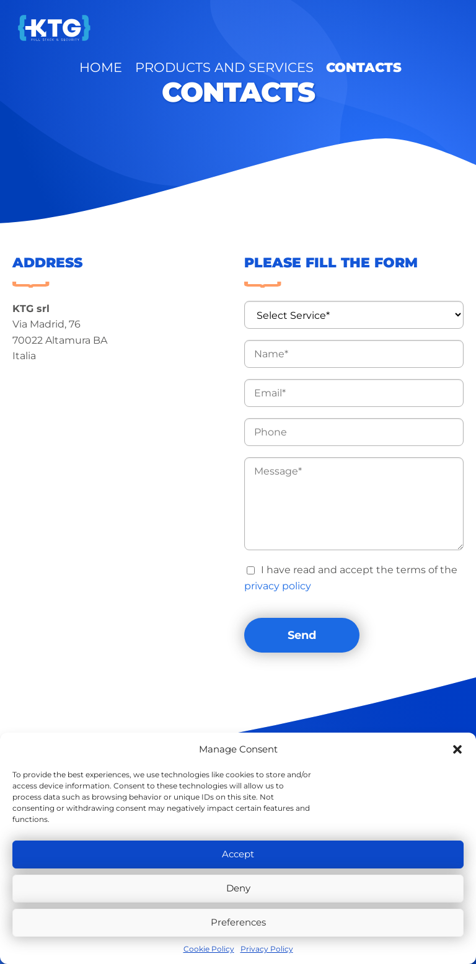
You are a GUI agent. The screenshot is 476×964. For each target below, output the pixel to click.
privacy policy (277, 586)
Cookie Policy (208, 948)
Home (196, 27)
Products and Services (283, 27)
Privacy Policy (266, 948)
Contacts (380, 27)
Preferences (238, 922)
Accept (238, 854)
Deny (238, 888)
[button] (457, 749)
